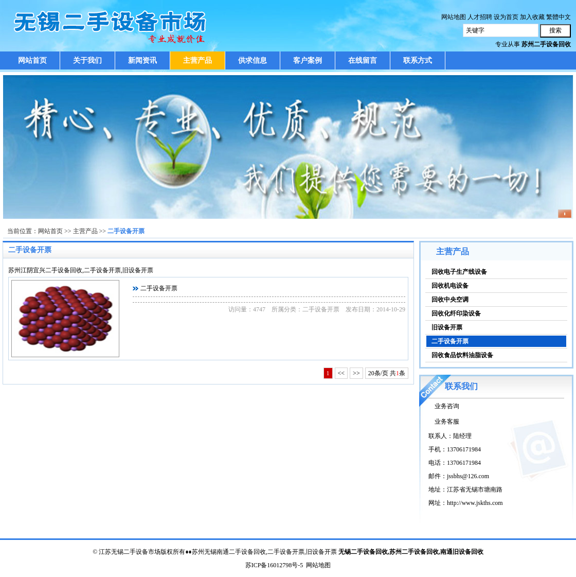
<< (341, 373)
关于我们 (87, 60)
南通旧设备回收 (461, 551)
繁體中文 (558, 17)
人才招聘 (479, 17)
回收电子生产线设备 (459, 271)
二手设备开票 (126, 231)
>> (356, 373)
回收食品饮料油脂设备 (462, 355)
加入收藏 (532, 17)
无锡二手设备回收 (363, 551)
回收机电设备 (450, 285)
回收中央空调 (450, 299)
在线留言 (362, 60)
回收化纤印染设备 (456, 313)
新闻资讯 (142, 60)
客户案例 (307, 60)
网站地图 (453, 17)
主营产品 (197, 60)
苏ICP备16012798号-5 (274, 565)
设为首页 (506, 17)
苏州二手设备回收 (414, 551)
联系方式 (417, 60)
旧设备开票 (446, 327)
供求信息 (252, 60)
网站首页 (32, 60)
